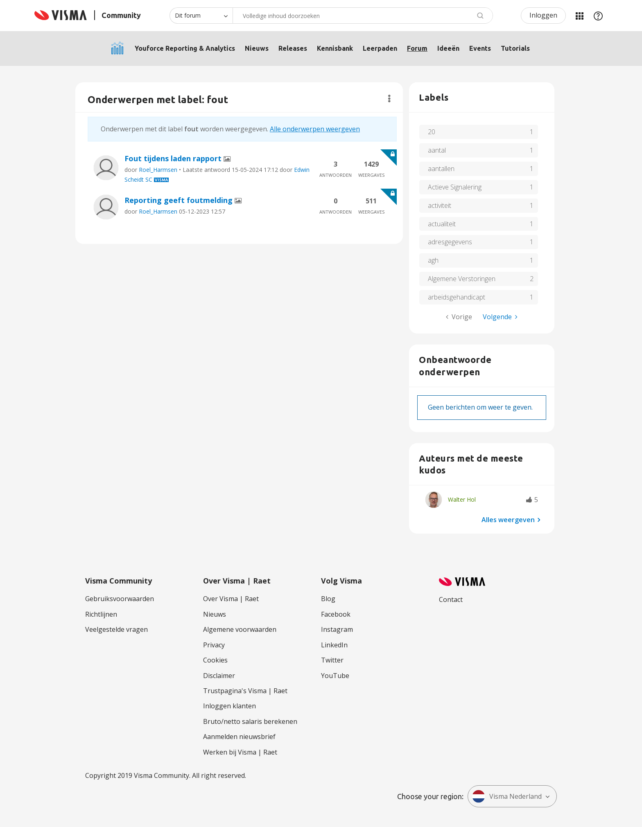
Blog (328, 598)
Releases (292, 48)
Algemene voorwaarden (239, 629)
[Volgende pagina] (500, 317)
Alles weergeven (508, 519)
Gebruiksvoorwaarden (119, 598)
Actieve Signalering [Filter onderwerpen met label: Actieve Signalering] (455, 187)
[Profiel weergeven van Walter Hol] (462, 499)
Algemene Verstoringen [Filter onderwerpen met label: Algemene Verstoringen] (461, 278)
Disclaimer (219, 675)
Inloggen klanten (229, 705)
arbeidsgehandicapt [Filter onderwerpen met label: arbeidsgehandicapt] (456, 297)
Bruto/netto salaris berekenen (250, 721)
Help (598, 15)
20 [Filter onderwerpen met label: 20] (431, 131)
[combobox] (363, 15)
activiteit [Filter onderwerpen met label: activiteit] (439, 205)
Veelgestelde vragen (116, 629)
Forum (417, 48)
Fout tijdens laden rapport (174, 158)
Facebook (335, 614)
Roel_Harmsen (158, 170)
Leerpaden (380, 48)
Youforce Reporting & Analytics (185, 48)
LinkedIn (334, 644)
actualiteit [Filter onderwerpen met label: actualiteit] (442, 223)
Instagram (337, 629)
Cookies (215, 660)
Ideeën (448, 48)
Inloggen (543, 15)
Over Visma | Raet (231, 598)
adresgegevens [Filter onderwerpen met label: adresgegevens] (450, 241)
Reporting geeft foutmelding (179, 200)
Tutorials (515, 48)
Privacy (214, 644)
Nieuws (257, 48)
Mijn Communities (579, 15)
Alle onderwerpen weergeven (315, 128)
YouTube (335, 675)
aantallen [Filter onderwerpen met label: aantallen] (441, 168)
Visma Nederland (507, 796)
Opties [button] (389, 99)
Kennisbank (335, 48)
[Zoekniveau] (201, 15)
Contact (451, 599)
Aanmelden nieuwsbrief (239, 736)
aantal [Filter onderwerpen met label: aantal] (437, 150)
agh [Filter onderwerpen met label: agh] (433, 260)
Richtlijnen (101, 614)
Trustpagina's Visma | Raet (245, 690)
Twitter (332, 660)
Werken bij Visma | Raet (240, 752)
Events (480, 48)
